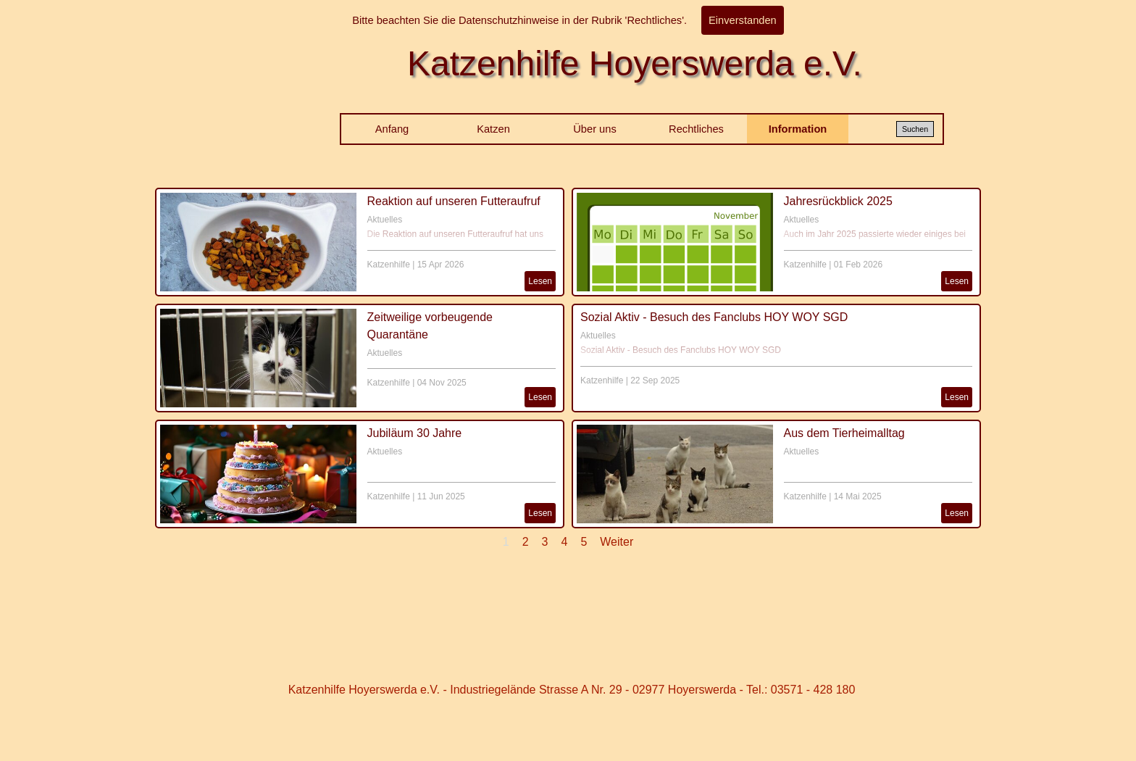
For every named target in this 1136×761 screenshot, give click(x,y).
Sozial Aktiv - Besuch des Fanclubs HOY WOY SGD (714, 317)
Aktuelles (385, 220)
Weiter (616, 542)
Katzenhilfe (388, 264)
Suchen (915, 129)
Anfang (392, 129)
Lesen (540, 281)
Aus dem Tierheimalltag (844, 433)
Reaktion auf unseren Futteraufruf (453, 201)
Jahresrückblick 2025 (838, 201)
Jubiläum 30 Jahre (414, 433)
